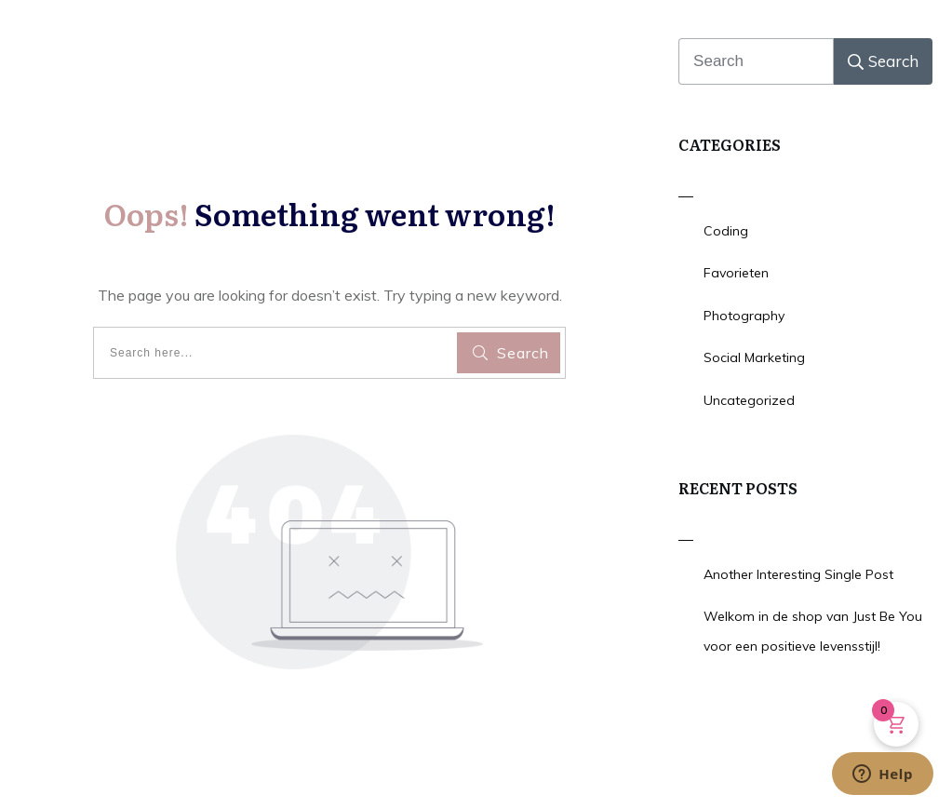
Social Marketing (754, 357)
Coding (726, 230)
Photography (744, 315)
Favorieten (736, 272)
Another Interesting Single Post (798, 574)
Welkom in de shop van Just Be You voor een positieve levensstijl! (813, 631)
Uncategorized (749, 400)
